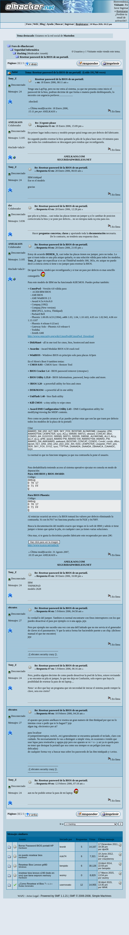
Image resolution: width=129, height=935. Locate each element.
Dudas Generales (26, 886)
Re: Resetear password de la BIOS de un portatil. (61, 167)
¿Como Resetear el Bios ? (32, 883)
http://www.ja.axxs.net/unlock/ (43, 545)
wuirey (63, 875)
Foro (28, 24)
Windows (22, 867)
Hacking (21, 53)
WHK (105, 887)
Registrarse (82, 24)
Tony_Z (12, 78)
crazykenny (108, 859)
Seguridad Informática (26, 49)
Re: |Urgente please (45, 122)
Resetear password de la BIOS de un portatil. (44, 57)
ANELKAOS (15, 122)
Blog (42, 24)
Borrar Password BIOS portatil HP (36, 845)
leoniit (63, 846)
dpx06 (105, 849)
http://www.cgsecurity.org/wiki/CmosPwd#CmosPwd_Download (61, 336)
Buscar (59, 24)
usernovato (65, 884)
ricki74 (63, 856)
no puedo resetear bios (30, 855)
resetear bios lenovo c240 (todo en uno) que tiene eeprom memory (36, 874)
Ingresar (124, 8)
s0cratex (12, 607)
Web (35, 24)
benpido (64, 865)
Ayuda (49, 24)
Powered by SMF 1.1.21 (54, 895)
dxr (10, 205)
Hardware (23, 848)
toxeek (43, 53)
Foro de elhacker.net (23, 46)
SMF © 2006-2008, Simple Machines (90, 895)
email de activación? (121, 19)
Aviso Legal (32, 895)
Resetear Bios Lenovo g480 (33, 864)
